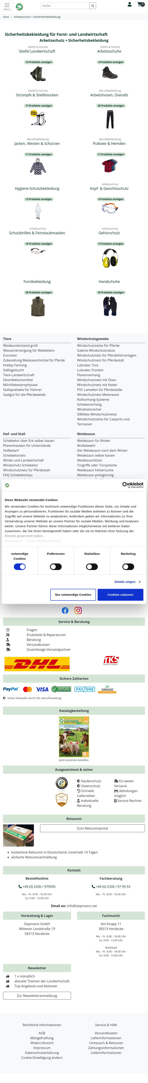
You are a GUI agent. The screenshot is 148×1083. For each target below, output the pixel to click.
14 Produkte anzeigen (38, 62)
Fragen (20, 630)
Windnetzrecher (89, 409)
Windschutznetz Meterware (98, 394)
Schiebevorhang (89, 404)
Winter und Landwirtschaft (23, 460)
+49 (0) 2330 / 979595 (36, 886)
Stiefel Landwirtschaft (37, 51)
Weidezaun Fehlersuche (95, 470)
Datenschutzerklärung (43, 541)
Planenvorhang (88, 375)
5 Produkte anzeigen (110, 243)
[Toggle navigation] (7, 6)
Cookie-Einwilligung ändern (42, 1057)
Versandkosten (26, 644)
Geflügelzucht (13, 370)
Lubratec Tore (88, 365)
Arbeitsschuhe (109, 51)
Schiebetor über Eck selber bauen (28, 440)
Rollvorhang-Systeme (93, 399)
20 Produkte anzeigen (38, 292)
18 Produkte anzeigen (111, 292)
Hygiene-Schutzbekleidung (37, 188)
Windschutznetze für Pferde (98, 345)
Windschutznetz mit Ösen (96, 380)
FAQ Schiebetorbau (17, 475)
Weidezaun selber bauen (96, 455)
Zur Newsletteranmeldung (37, 995)
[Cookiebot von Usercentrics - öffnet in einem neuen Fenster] (125, 485)
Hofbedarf (11, 450)
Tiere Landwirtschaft (18, 375)
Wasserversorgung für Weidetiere (28, 350)
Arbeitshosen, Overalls (109, 94)
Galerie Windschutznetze (96, 350)
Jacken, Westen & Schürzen (37, 143)
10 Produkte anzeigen (38, 243)
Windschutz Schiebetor (20, 465)
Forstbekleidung (37, 281)
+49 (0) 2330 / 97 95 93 (111, 886)
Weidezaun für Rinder (93, 440)
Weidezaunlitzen (89, 460)
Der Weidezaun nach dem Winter (102, 450)
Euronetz (10, 355)
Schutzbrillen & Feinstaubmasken (37, 232)
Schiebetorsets (14, 455)
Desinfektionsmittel (18, 380)
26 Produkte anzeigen (111, 105)
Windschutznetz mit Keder (97, 385)
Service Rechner (129, 800)
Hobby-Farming (15, 365)
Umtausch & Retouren (106, 1043)
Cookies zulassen (120, 595)
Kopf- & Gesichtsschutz (109, 188)
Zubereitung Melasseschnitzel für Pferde (34, 360)
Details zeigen (125, 581)
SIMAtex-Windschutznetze (97, 414)
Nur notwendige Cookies (73, 595)
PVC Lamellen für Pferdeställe (99, 389)
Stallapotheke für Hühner (22, 389)
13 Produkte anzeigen (38, 199)
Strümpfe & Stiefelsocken (37, 94)
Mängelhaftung (42, 1038)
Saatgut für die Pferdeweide (24, 394)
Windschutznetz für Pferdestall (100, 360)
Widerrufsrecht (41, 1043)
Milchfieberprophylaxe (20, 385)
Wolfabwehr (86, 445)
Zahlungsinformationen (106, 1048)
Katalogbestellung (74, 710)
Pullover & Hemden (109, 143)
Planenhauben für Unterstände (27, 445)
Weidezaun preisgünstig (95, 475)
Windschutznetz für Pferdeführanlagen (107, 355)
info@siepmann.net (82, 906)
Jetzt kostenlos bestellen (74, 760)
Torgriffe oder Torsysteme (97, 465)
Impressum (13, 541)
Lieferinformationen (106, 1038)
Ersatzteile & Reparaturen (34, 635)
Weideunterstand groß (20, 345)
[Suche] (65, 5)
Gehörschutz (109, 232)
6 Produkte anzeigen (110, 62)
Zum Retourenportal (92, 828)
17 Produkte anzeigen (38, 105)
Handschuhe (109, 281)
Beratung (22, 639)
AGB (42, 1033)
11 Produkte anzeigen (38, 154)
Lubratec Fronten (90, 370)
